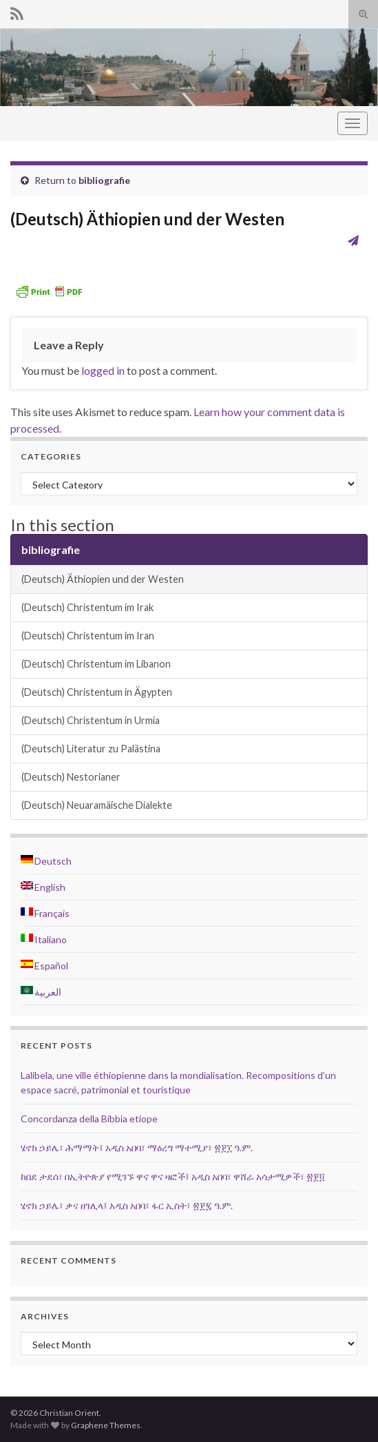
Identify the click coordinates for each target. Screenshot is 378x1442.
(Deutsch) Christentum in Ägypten (96, 692)
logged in (103, 370)
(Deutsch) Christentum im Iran (87, 635)
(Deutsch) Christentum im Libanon (96, 664)
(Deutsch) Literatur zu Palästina (90, 748)
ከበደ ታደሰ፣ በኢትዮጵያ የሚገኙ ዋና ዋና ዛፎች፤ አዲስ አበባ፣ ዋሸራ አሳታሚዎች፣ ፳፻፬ (173, 1176)
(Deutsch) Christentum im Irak (87, 607)
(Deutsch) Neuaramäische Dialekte (96, 805)
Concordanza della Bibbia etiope (89, 1118)
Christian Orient (48, 123)
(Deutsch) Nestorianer (70, 777)
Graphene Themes (105, 1425)
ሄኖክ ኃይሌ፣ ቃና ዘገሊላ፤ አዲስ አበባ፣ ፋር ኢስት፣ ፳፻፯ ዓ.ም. (127, 1205)
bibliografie (104, 180)
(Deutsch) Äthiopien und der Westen (102, 579)
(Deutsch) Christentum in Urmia (90, 720)
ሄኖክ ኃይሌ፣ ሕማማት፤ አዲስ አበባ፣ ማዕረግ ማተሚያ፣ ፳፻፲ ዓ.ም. (137, 1147)
